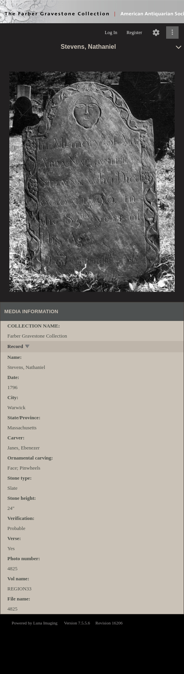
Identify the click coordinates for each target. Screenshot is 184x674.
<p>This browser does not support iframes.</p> (92, 643)
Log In (111, 32)
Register (134, 32)
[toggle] (28, 347)
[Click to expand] (172, 32)
